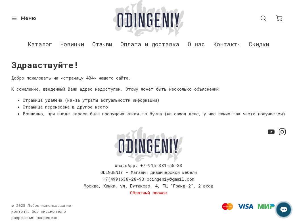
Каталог (40, 44)
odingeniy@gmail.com (170, 179)
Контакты (226, 44)
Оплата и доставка (149, 44)
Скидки (259, 44)
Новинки (72, 44)
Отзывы (102, 44)
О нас (196, 44)
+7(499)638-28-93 (123, 179)
